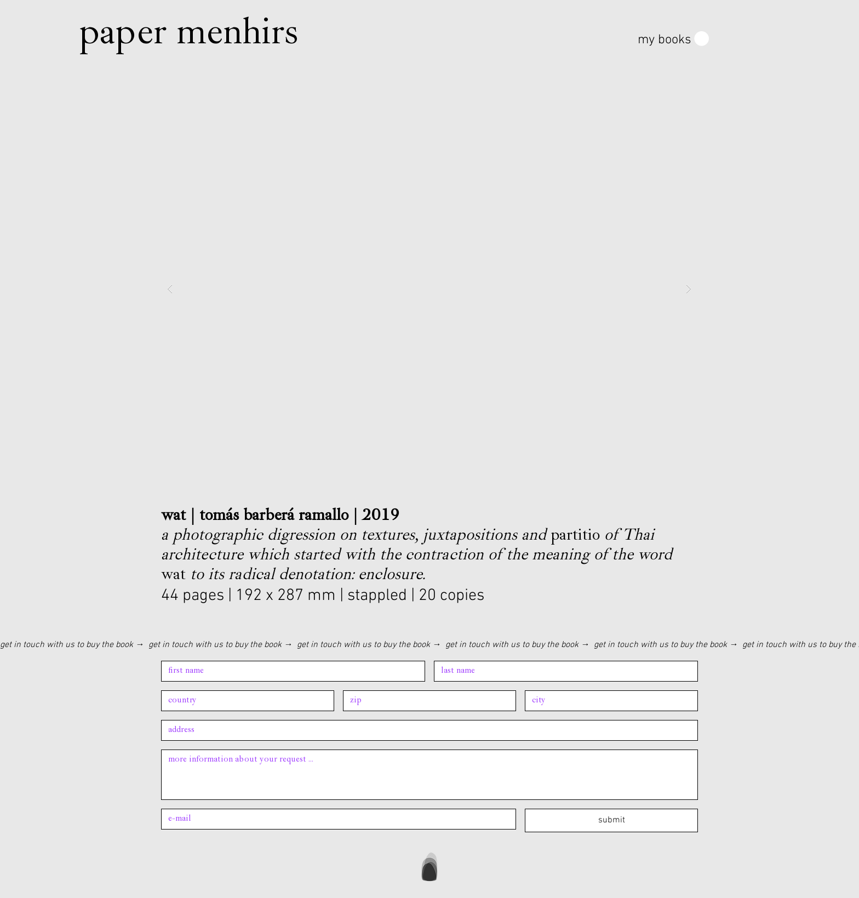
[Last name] (562, 671)
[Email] (335, 819)
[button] (673, 39)
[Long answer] (429, 774)
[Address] (244, 701)
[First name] (290, 671)
